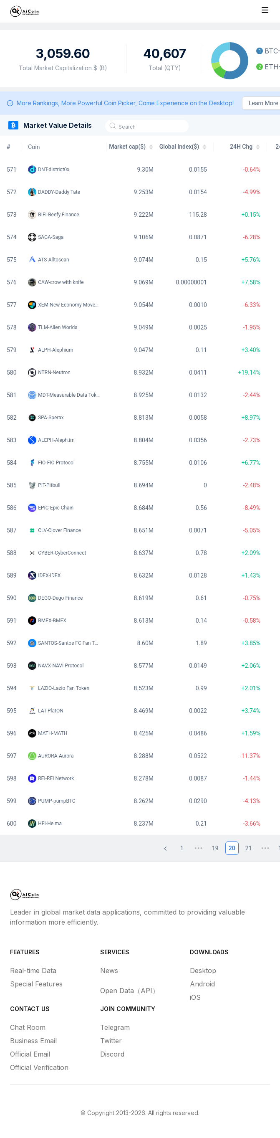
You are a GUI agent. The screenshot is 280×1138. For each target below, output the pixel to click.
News (109, 970)
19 (215, 848)
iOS (195, 997)
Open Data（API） (129, 990)
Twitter (111, 1041)
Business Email (33, 1041)
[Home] (24, 11)
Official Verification (39, 1067)
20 (232, 848)
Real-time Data (33, 970)
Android (202, 984)
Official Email (30, 1054)
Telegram (115, 1027)
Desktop (203, 970)
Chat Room (27, 1027)
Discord (112, 1054)
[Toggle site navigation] (265, 10)
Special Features (36, 984)
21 (248, 848)
